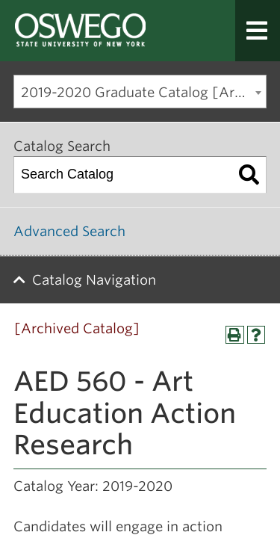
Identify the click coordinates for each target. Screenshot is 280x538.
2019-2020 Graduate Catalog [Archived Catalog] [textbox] (143, 92)
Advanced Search (69, 231)
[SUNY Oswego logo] (93, 31)
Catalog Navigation (94, 280)
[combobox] (140, 91)
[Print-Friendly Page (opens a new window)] (234, 335)
